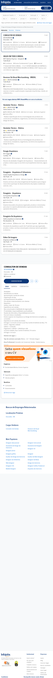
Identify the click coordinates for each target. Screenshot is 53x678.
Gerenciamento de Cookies (32, 670)
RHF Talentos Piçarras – (14, 59)
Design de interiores (34, 463)
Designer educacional (12, 443)
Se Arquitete (11, 196)
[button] (46, 8)
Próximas (17, 30)
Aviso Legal (43, 670)
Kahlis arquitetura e (13, 219)
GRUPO (13, 80)
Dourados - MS (10, 417)
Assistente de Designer (35, 446)
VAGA (7, 286)
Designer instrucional (34, 443)
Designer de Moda (33, 460)
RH (7, 154)
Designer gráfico (11, 454)
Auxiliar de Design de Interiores (15, 457)
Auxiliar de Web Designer (35, 457)
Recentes (11, 30)
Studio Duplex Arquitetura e (14, 175)
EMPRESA (14, 286)
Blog (49, 2)
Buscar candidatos (45, 665)
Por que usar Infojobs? (30, 661)
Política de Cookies (32, 667)
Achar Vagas (18, 2)
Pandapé (42, 668)
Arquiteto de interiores (35, 469)
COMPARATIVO (24, 286)
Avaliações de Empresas (31, 2)
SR (8, 38)
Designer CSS (10, 466)
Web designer (10, 463)
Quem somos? (30, 658)
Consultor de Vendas (12, 429)
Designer (30, 454)
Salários (43, 2)
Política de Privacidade (43, 673)
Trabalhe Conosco (31, 665)
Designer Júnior (10, 450)
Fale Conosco (30, 674)
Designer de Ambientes (13, 460)
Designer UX (31, 449)
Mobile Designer (11, 469)
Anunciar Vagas (44, 663)
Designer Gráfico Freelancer (36, 466)
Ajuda (42, 658)
